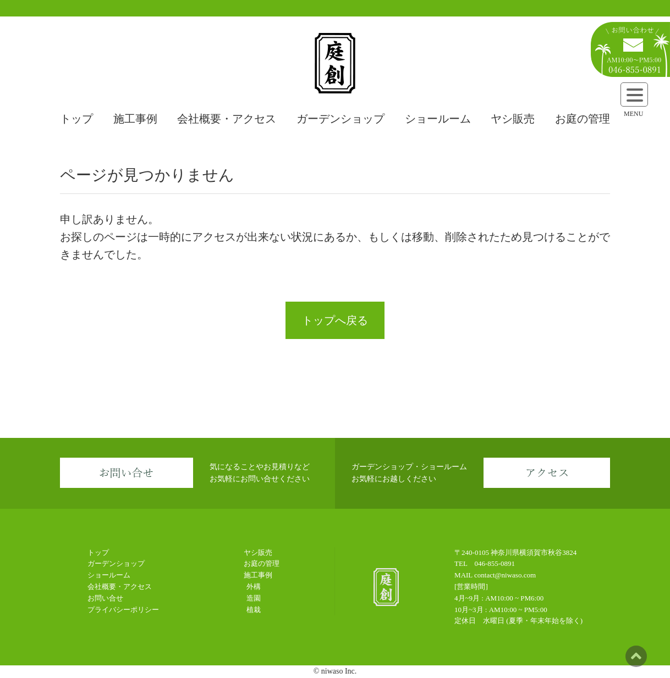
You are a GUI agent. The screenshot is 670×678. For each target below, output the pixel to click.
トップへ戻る (335, 320)
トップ (76, 119)
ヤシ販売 (513, 119)
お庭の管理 (582, 119)
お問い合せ (105, 598)
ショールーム (438, 119)
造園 (253, 598)
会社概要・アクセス (226, 119)
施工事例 (135, 119)
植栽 (253, 609)
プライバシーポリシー (123, 609)
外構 (253, 586)
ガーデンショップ (340, 119)
